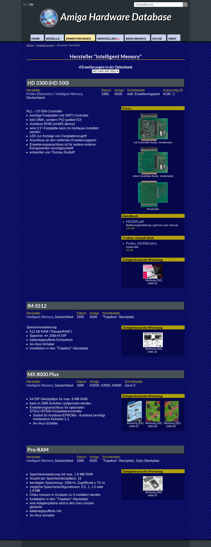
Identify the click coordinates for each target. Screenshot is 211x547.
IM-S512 (37, 306)
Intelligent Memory (69, 94)
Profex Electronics (39, 94)
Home (36, 38)
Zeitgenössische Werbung (142, 260)
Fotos (126, 108)
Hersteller (108, 38)
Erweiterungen (78, 38)
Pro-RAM (38, 450)
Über (172, 38)
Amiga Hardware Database (106, 16)
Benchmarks (136, 38)
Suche (157, 38)
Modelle (53, 38)
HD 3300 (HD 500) (48, 83)
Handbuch (130, 216)
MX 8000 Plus (43, 374)
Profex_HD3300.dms (141, 243)
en (25, 4)
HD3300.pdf (135, 221)
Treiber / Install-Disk (138, 238)
